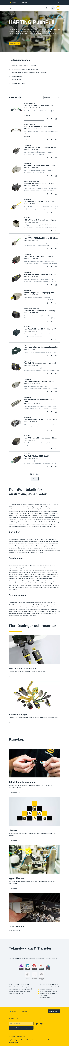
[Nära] (58, 2)
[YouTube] (41, 1023)
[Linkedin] (37, 1023)
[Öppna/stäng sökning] (46, 8)
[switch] (47, 119)
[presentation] (23, 2)
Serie (11, 14)
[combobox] (50, 97)
